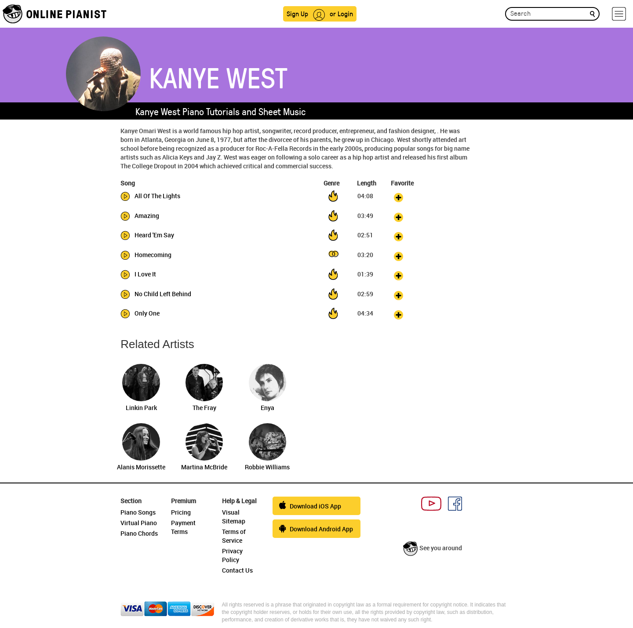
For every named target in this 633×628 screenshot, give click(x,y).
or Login (341, 13)
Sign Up (297, 13)
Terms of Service (234, 536)
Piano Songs (138, 512)
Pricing (181, 512)
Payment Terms (183, 527)
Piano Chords (139, 533)
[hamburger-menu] (619, 14)
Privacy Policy (232, 555)
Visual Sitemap (233, 516)
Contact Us (237, 570)
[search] (592, 13)
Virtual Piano (138, 523)
